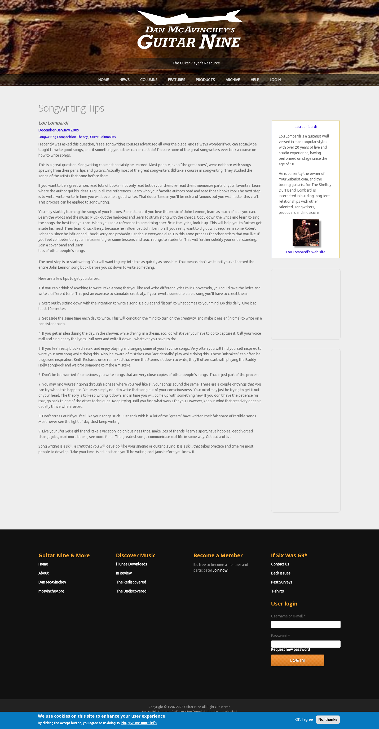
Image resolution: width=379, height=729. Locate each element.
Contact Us (280, 564)
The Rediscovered (131, 582)
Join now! (220, 570)
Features (176, 80)
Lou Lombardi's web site (305, 252)
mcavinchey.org (51, 591)
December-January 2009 (58, 130)
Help (255, 80)
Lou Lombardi (306, 127)
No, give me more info (139, 723)
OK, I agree (304, 720)
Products (205, 80)
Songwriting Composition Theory (63, 137)
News (125, 80)
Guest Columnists (103, 137)
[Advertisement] (306, 303)
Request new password (290, 649)
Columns (148, 80)
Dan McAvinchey (52, 582)
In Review (124, 573)
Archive (233, 80)
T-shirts (277, 591)
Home (103, 80)
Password (280, 636)
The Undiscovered (131, 591)
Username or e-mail (288, 616)
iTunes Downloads (131, 564)
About (43, 573)
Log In (275, 80)
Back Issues (280, 573)
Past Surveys (281, 582)
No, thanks (327, 720)
